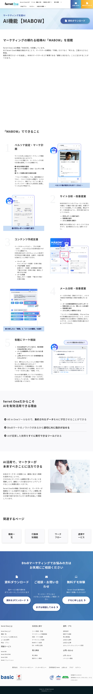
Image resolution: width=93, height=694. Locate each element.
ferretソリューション (7, 660)
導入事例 (56, 2)
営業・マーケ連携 (37, 637)
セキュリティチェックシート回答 (73, 645)
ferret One (49, 690)
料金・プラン (5, 642)
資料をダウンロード (16, 600)
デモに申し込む (75, 600)
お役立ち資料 (67, 640)
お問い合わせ (75, 5)
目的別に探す (47, 2)
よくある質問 (5, 640)
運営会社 (15, 667)
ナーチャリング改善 (38, 640)
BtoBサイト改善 (37, 642)
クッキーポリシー (40, 667)
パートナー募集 (68, 658)
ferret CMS (4, 657)
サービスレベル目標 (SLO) (9, 637)
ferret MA (4, 651)
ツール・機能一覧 (36, 2)
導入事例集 (66, 637)
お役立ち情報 (40, 6)
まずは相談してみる (45, 607)
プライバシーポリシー (26, 667)
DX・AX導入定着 (37, 645)
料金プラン (24, 6)
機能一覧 (3, 634)
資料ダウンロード (87, 5)
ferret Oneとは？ (25, 2)
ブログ (71, 667)
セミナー (32, 6)
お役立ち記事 (67, 642)
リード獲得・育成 (37, 631)
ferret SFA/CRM (5, 654)
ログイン (78, 667)
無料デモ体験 (67, 634)
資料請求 (65, 631)
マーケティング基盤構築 (39, 634)
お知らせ (64, 667)
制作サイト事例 (37, 658)
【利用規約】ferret (54, 667)
